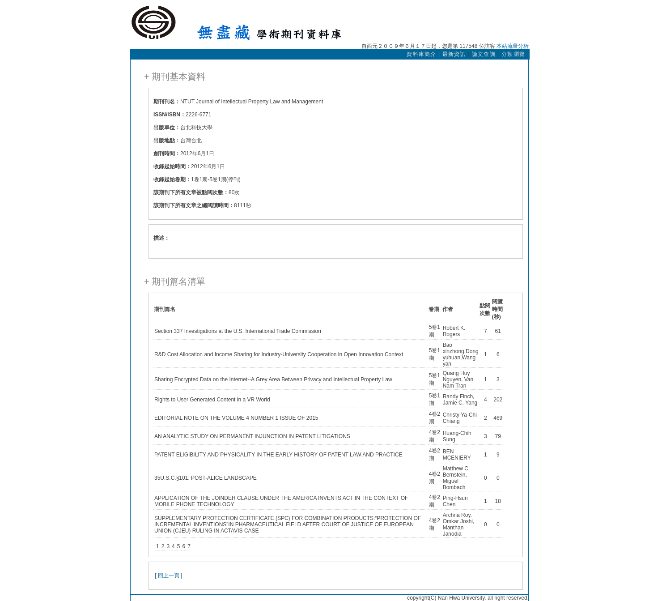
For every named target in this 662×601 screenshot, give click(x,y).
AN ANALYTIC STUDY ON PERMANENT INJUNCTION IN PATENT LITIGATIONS (252, 436)
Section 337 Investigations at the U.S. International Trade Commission (237, 331)
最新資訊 (454, 54)
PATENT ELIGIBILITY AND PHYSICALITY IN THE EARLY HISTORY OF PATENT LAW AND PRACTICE (278, 455)
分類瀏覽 (513, 54)
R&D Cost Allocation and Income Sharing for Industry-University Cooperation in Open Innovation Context (278, 354)
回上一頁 (168, 575)
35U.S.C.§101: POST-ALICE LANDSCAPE (205, 478)
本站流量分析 (512, 46)
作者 (447, 309)
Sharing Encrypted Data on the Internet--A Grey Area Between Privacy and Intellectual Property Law (273, 379)
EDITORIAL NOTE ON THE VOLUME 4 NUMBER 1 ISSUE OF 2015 (236, 418)
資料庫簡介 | (424, 54)
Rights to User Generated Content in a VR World (212, 399)
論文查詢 (484, 54)
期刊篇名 (164, 309)
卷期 (434, 309)
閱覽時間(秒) (497, 309)
